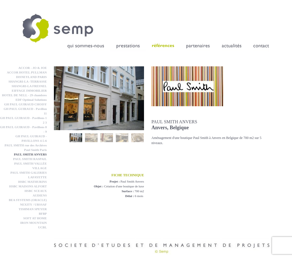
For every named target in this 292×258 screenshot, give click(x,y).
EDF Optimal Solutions (31, 99)
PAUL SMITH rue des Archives (26, 145)
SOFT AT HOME (35, 218)
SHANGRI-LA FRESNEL (29, 86)
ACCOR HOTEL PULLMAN (27, 72)
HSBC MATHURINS (32, 181)
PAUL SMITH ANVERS (30, 154)
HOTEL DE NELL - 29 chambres (24, 95)
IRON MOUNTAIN (33, 222)
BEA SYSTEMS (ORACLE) (28, 200)
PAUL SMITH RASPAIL (30, 159)
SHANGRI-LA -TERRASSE (28, 81)
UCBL (42, 227)
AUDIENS (40, 195)
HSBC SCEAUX (36, 191)
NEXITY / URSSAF (33, 204)
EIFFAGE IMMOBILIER (29, 90)
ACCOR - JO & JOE (32, 67)
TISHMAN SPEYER (33, 209)
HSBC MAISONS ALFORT (28, 186)
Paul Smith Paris (35, 149)
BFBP (43, 213)
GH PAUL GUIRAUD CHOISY (25, 104)
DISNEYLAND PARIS (31, 77)
